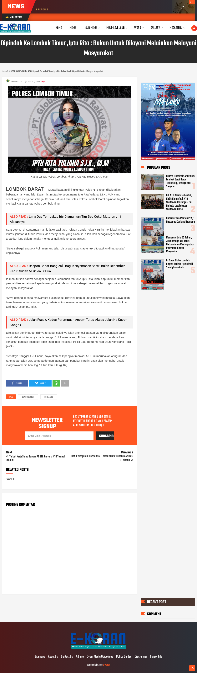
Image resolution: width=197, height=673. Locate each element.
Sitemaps (40, 657)
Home (59, 27)
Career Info (156, 657)
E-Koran (106, 665)
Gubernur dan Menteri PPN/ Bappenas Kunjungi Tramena (180, 220)
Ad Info (80, 657)
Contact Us (67, 657)
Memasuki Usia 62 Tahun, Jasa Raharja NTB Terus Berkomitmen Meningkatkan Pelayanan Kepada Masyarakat (180, 244)
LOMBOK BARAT (28, 397)
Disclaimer (141, 657)
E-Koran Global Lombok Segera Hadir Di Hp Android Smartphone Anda (179, 264)
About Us (53, 657)
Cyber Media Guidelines (100, 657)
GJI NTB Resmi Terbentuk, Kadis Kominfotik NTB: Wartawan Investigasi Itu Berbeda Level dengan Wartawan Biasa (179, 202)
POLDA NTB (48, 397)
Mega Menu (175, 27)
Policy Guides (124, 657)
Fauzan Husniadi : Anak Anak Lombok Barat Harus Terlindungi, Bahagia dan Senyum (180, 181)
